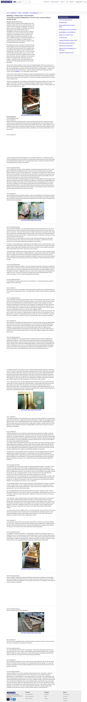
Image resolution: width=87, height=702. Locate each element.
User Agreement (29, 694)
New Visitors (66, 694)
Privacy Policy (28, 698)
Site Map (46, 694)
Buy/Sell (71, 1)
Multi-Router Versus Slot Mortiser (67, 43)
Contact (46, 698)
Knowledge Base (79, 1)
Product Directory (55, 1)
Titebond (17, 71)
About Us (65, 696)
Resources (46, 1)
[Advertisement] (43, 8)
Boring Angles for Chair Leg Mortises (67, 29)
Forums (62, 1)
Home (8, 12)
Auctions (65, 700)
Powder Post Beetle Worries (65, 19)
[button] (8, 699)
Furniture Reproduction (34, 12)
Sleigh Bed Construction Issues (66, 52)
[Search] (23, 2)
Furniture (19, 12)
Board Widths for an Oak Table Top (67, 32)
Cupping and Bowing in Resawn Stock (68, 40)
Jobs (67, 1)
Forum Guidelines (29, 696)
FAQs (45, 696)
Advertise (65, 698)
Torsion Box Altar (63, 37)
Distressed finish (63, 22)
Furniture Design (26, 12)
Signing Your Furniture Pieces (66, 35)
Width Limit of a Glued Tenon (66, 45)
